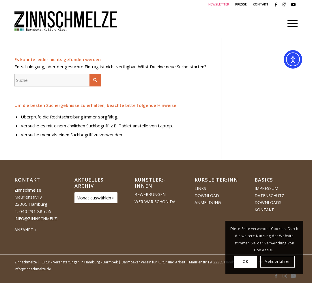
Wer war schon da (154, 201)
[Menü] (291, 23)
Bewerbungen (150, 194)
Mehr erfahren (277, 261)
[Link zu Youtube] (293, 4)
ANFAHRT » (25, 229)
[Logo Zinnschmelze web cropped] (65, 23)
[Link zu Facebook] (276, 4)
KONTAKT (260, 4)
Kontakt (264, 209)
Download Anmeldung (208, 199)
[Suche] (57, 80)
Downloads (268, 202)
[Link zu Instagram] (284, 4)
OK (245, 261)
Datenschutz (269, 195)
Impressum (266, 188)
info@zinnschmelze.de (40, 218)
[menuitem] (218, 4)
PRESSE (241, 4)
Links (200, 188)
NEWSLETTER (218, 4)
